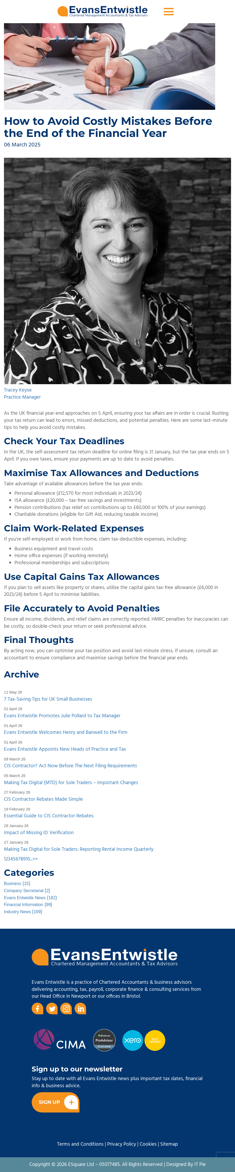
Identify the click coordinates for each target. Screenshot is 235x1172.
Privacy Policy (121, 1144)
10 (28, 859)
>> (35, 859)
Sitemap (169, 1144)
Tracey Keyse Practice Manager (22, 393)
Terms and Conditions (80, 1144)
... (31, 859)
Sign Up (58, 1102)
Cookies (148, 1144)
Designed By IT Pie (186, 1165)
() (17, 884)
